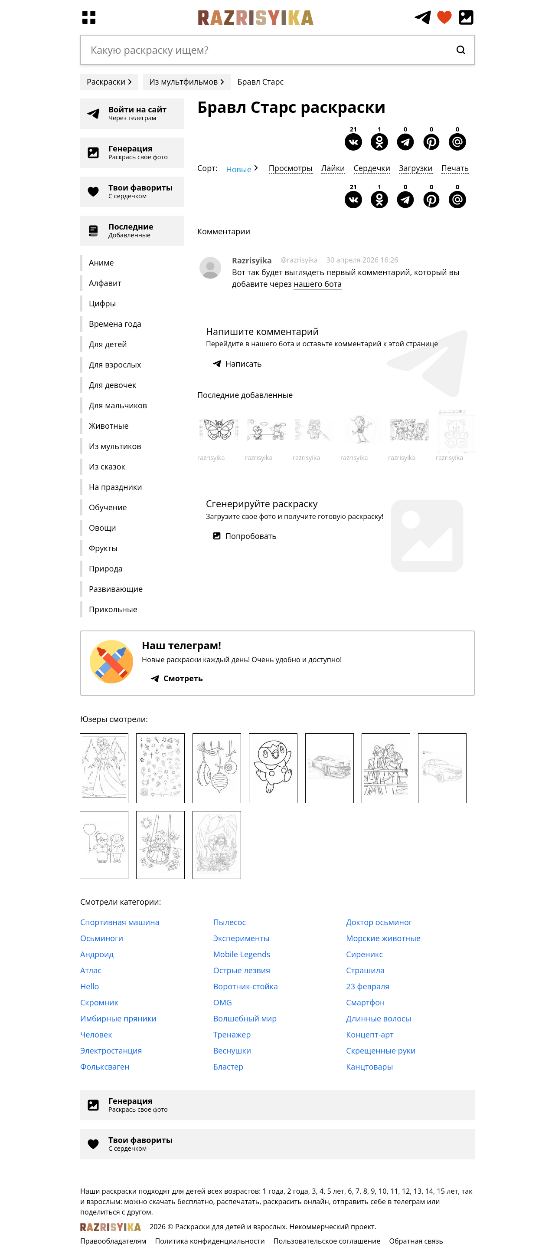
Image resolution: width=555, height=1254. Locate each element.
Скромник (99, 1002)
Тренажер (232, 1034)
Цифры (102, 303)
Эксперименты (241, 938)
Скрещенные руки (380, 1050)
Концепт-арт (370, 1034)
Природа (106, 568)
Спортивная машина (120, 922)
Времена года (115, 323)
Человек (96, 1034)
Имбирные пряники (118, 1018)
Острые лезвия (242, 970)
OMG (222, 1002)
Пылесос (229, 922)
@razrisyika (299, 260)
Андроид (97, 954)
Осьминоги (101, 938)
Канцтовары (369, 1066)
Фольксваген (105, 1066)
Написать (237, 363)
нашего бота (318, 284)
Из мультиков (115, 446)
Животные (109, 425)
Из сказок (107, 466)
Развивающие (116, 589)
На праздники (115, 487)
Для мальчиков (118, 405)
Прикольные (113, 609)
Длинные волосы (378, 1018)
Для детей (108, 344)
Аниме (101, 262)
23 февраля (367, 986)
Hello (89, 986)
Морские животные (383, 938)
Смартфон (365, 1002)
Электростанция (111, 1050)
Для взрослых (115, 364)
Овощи (102, 527)
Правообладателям (113, 1241)
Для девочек (112, 385)
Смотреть (176, 678)
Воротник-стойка (245, 986)
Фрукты (103, 548)
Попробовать (244, 536)
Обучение (108, 507)
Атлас (90, 970)
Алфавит (105, 283)
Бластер (228, 1066)
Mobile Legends (242, 954)
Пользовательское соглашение (327, 1241)
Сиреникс (364, 954)
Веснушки (232, 1050)
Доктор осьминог (379, 922)
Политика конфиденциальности (209, 1241)
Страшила (365, 970)
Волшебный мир (245, 1018)
